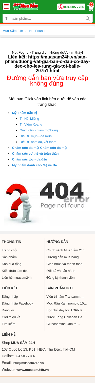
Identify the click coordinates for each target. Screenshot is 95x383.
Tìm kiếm (8, 324)
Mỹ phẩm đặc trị (24, 113)
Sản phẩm (9, 257)
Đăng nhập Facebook (17, 303)
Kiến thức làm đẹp (15, 271)
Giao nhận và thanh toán (64, 264)
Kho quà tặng (11, 264)
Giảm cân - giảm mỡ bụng (39, 130)
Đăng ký (8, 310)
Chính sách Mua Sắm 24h (65, 250)
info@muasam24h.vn (28, 363)
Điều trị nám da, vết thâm (38, 142)
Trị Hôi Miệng (29, 118)
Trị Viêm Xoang (31, 124)
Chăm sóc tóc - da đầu (29, 159)
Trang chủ (9, 250)
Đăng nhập (10, 296)
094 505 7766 (74, 7)
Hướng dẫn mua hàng (62, 257)
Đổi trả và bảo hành (60, 271)
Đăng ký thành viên (60, 277)
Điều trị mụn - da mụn (36, 136)
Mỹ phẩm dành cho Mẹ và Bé (34, 165)
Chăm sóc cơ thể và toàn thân (35, 153)
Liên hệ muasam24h (17, 277)
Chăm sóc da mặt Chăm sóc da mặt (39, 148)
